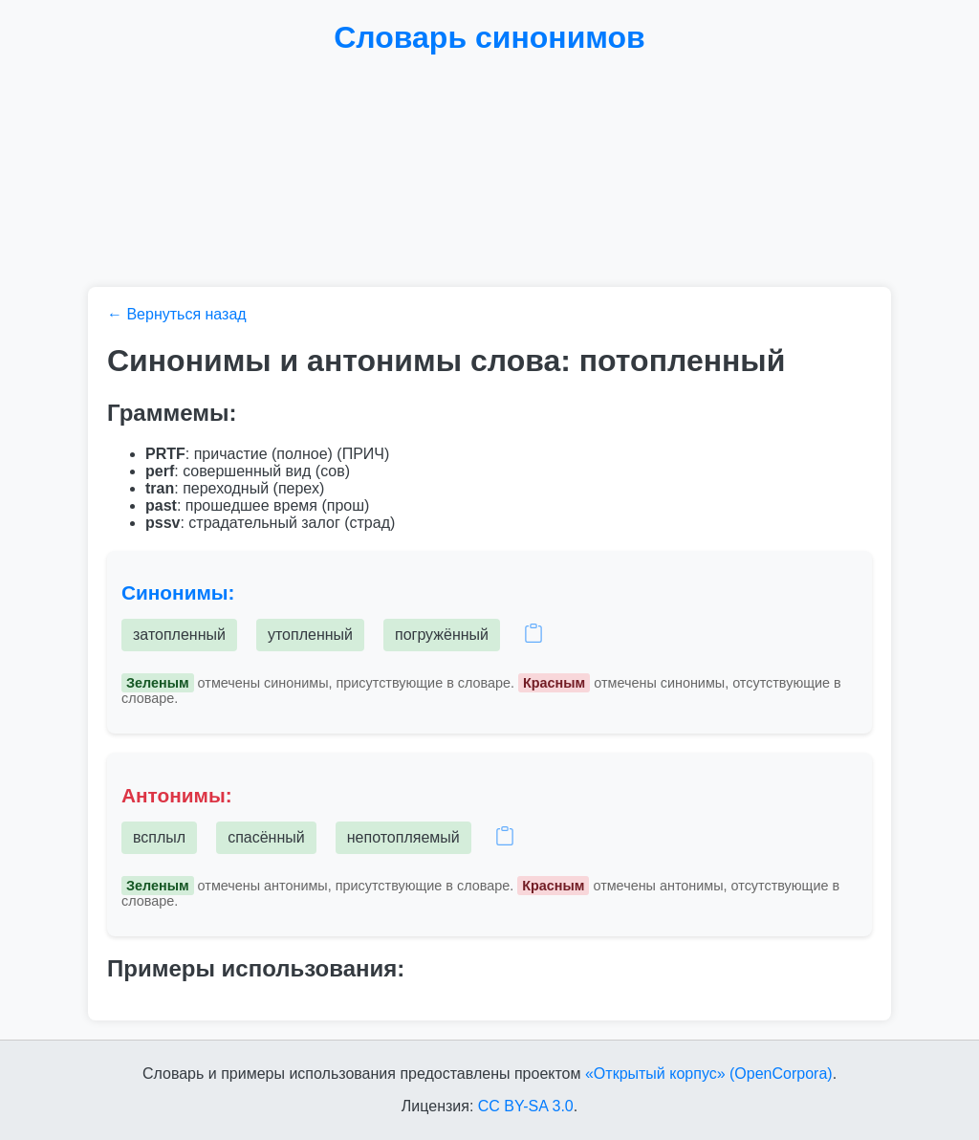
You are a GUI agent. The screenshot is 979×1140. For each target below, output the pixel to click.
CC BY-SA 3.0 (526, 1106)
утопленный (310, 634)
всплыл (159, 837)
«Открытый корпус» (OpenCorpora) (709, 1073)
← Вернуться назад (177, 314)
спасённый (266, 837)
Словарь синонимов (489, 37)
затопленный (179, 634)
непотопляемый (403, 837)
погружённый (442, 634)
